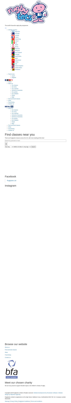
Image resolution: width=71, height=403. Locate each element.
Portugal (17, 54)
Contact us (11, 104)
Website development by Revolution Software (46, 392)
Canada (17, 35)
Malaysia (17, 50)
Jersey (16, 46)
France (17, 37)
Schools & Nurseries (17, 90)
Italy (16, 43)
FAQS (13, 95)
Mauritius (17, 48)
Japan (16, 44)
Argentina (17, 31)
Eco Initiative (15, 93)
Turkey (16, 62)
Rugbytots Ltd (11, 180)
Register (14, 77)
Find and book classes (14, 98)
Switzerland (18, 60)
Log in (13, 75)
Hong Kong (18, 39)
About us (10, 83)
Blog (13, 97)
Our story (14, 87)
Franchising (11, 102)
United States (18, 67)
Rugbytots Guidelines (24, 401)
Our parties (15, 92)
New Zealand (18, 52)
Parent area (11, 74)
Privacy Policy (14, 401)
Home (9, 81)
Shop (9, 100)
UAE (16, 63)
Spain (16, 58)
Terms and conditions (36, 401)
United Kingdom (19, 65)
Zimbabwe (17, 69)
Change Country (12, 29)
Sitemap (7, 401)
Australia (17, 33)
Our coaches (15, 88)
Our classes (15, 85)
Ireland (16, 41)
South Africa (18, 56)
